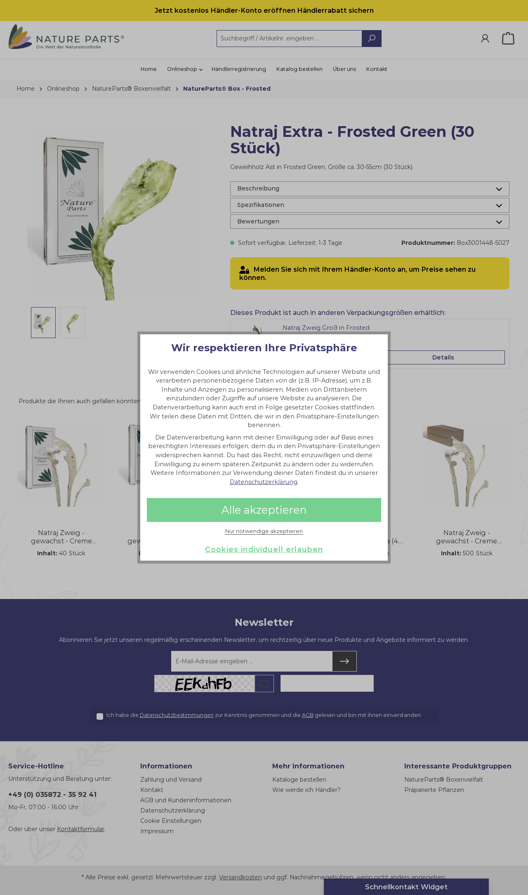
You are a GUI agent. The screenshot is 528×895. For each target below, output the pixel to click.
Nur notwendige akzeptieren (264, 531)
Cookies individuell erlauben (264, 549)
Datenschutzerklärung (263, 482)
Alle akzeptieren (264, 509)
